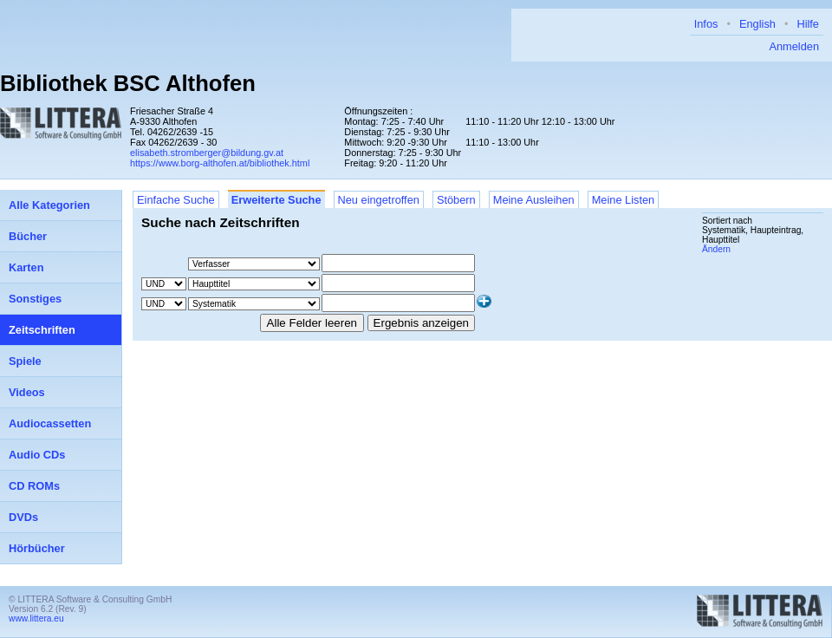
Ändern (716, 249)
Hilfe (807, 23)
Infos (706, 23)
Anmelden (794, 46)
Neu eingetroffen (378, 199)
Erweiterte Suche (276, 199)
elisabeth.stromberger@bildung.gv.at (206, 152)
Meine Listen (623, 199)
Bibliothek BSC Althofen (128, 83)
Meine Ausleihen (534, 199)
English (757, 23)
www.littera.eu (36, 618)
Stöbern (456, 199)
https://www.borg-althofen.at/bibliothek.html (219, 163)
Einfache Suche (176, 199)
